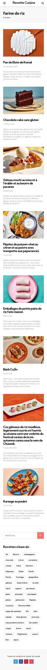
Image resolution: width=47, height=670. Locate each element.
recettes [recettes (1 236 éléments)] (9, 605)
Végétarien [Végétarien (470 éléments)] (22, 634)
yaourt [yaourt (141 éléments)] (35, 634)
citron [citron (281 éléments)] (21, 560)
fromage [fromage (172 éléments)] (20, 577)
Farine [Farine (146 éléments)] (8, 577)
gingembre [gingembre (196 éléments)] (33, 577)
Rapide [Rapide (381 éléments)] (32, 600)
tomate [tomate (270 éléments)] (9, 634)
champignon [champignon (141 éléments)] (29, 554)
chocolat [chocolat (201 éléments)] (9, 560)
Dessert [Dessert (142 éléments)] (29, 566)
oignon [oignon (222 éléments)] (18, 588)
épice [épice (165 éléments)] (16, 640)
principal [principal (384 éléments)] (19, 594)
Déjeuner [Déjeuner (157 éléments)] (10, 571)
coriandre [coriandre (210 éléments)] (33, 560)
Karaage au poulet (15, 501)
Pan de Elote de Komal (17, 62)
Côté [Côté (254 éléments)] (18, 566)
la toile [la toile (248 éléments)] (35, 583)
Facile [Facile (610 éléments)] (31, 571)
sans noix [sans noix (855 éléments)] (35, 617)
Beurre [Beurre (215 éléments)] (16, 554)
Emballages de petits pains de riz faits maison (22, 310)
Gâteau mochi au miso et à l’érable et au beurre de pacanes (20, 183)
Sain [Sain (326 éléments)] (35, 611)
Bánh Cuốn (10, 369)
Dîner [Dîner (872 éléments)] (21, 571)
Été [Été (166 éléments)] (7, 640)
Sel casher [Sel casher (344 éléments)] (33, 623)
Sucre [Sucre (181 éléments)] (18, 628)
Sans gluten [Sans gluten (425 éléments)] (21, 617)
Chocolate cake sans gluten (21, 120)
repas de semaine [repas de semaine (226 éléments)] (13, 611)
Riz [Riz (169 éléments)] (27, 611)
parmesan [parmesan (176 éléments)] (30, 588)
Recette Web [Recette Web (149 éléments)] (24, 605)
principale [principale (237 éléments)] (32, 594)
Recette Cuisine (24, 2)
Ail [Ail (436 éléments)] (7, 554)
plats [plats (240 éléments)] (8, 594)
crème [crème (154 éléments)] (8, 566)
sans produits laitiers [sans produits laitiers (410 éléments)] (15, 623)
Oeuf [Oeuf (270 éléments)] (8, 588)
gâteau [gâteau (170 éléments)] (9, 583)
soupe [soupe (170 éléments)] (8, 628)
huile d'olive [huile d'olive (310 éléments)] (22, 583)
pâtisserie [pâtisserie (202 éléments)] (20, 600)
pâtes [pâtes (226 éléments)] (8, 600)
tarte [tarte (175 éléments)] (28, 628)
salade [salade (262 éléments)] (8, 617)
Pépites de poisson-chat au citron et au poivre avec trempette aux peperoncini (21, 247)
